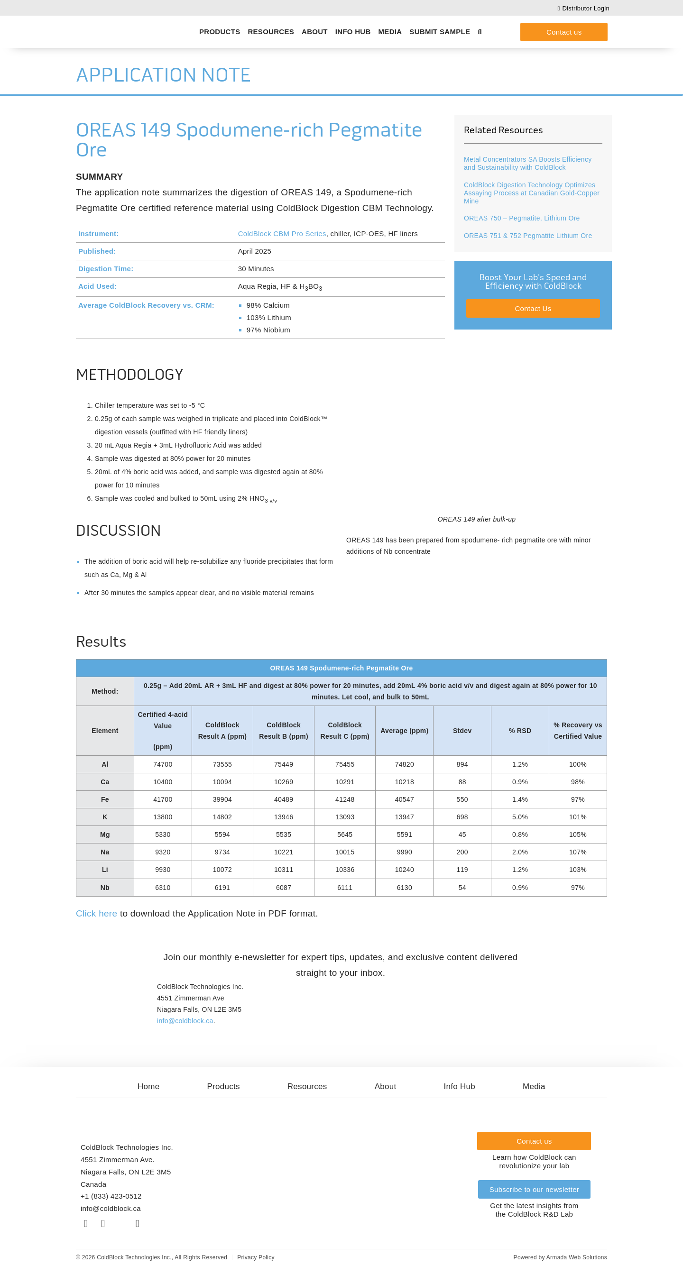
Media (390, 32)
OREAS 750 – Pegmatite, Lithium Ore (522, 218)
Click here (96, 913)
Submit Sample (439, 32)
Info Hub (353, 32)
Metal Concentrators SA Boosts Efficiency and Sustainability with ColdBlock (527, 163)
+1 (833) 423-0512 (111, 1196)
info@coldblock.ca (185, 1021)
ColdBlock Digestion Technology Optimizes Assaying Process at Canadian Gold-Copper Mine (532, 193)
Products (219, 32)
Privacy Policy (256, 1257)
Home (149, 1086)
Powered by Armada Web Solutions (560, 1257)
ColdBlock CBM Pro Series (282, 233)
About (315, 32)
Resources (271, 32)
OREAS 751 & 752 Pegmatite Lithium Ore (528, 235)
